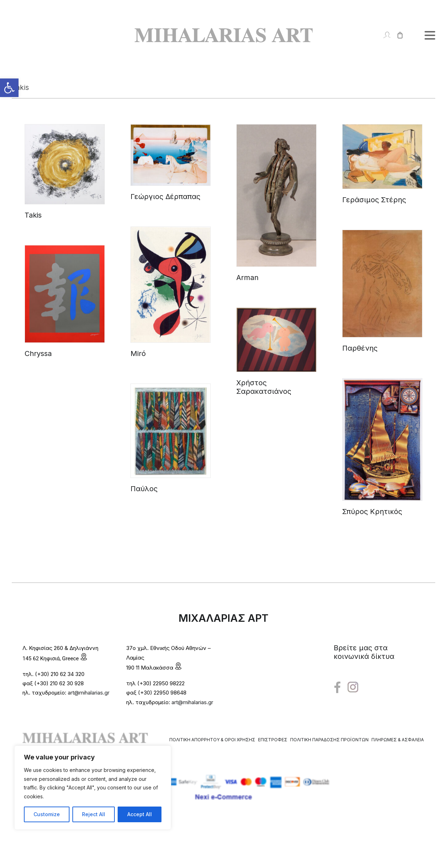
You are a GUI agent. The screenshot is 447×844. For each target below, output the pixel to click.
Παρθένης (359, 348)
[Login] (383, 35)
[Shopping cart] (397, 35)
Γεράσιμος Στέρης (374, 199)
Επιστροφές (272, 739)
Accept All (139, 814)
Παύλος (144, 488)
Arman (247, 277)
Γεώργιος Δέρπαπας (165, 196)
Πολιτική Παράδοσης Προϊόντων (329, 739)
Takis (33, 215)
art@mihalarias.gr (88, 692)
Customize (47, 814)
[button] (9, 87)
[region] (92, 788)
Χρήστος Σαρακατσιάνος (263, 387)
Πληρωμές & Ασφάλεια (397, 739)
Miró (138, 353)
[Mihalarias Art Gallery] (223, 35)
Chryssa (38, 353)
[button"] (337, 687)
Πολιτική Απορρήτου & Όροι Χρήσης (212, 739)
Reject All (93, 814)
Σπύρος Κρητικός (372, 511)
